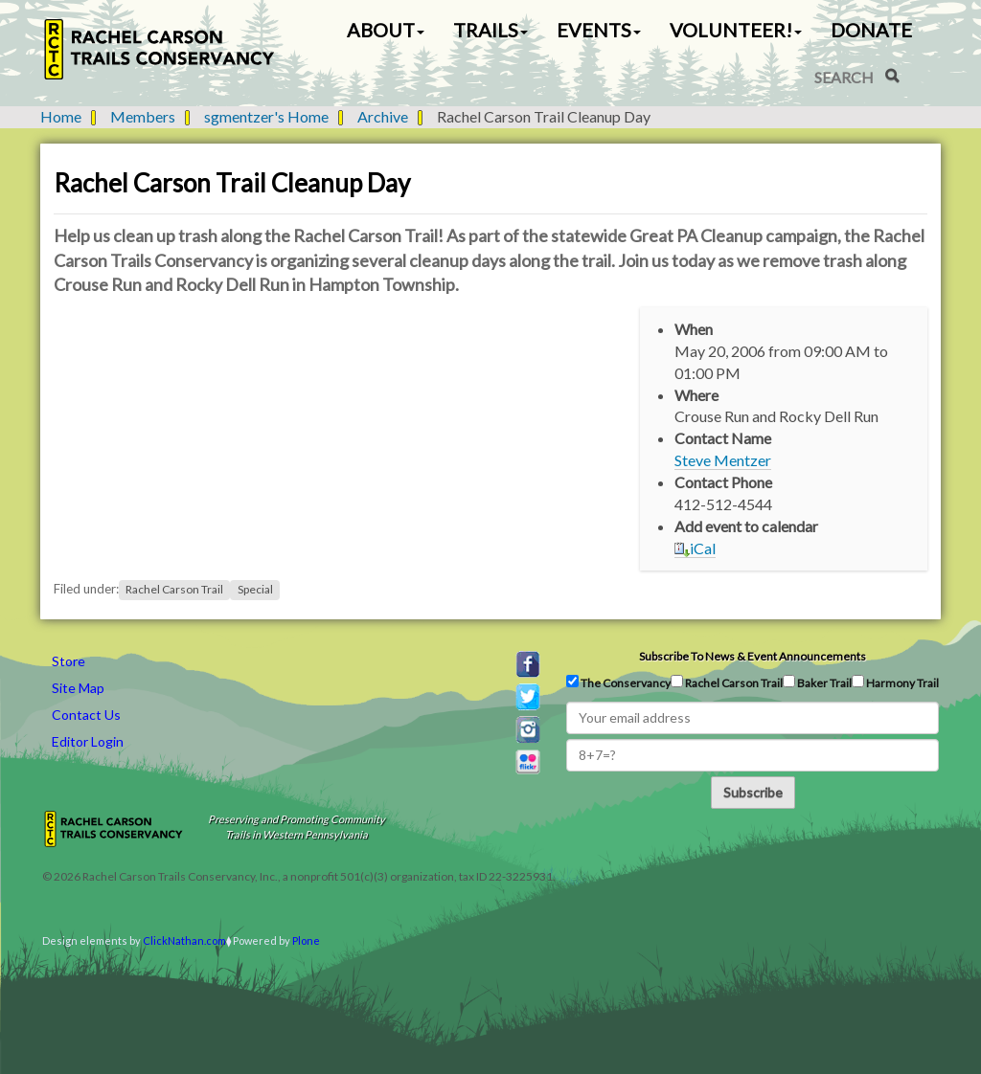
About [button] (385, 29)
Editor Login (88, 741)
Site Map (78, 688)
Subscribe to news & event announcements (752, 656)
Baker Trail (817, 682)
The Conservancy (618, 682)
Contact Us (86, 714)
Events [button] (599, 29)
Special (255, 589)
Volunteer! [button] (736, 29)
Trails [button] (490, 29)
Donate (871, 29)
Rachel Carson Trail (174, 589)
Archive (382, 116)
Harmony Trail (895, 682)
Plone (306, 940)
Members (142, 116)
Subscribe (753, 792)
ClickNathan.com (184, 940)
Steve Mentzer (722, 460)
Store (68, 661)
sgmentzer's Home (266, 116)
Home (60, 116)
